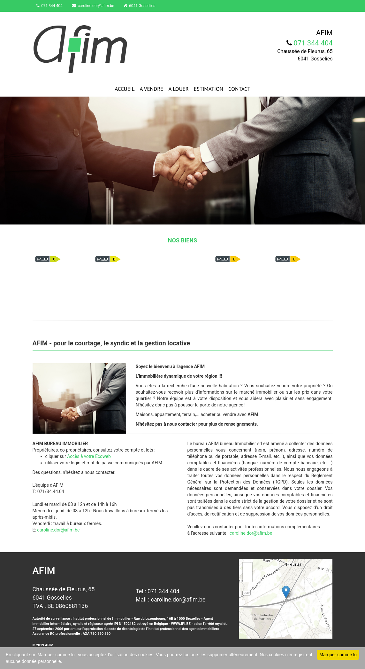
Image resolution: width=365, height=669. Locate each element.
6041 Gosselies (141, 6)
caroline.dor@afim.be (94, 6)
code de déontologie (125, 629)
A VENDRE (151, 88)
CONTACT (239, 88)
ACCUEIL (124, 88)
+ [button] (248, 567)
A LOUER (178, 88)
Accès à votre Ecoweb (89, 456)
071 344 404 (50, 6)
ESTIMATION (208, 88)
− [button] (248, 577)
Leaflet (325, 636)
